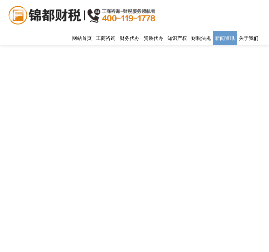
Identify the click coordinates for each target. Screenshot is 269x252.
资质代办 (153, 38)
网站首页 (82, 38)
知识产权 (177, 38)
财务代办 (129, 38)
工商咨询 (106, 38)
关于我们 (248, 38)
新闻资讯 (225, 38)
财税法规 (201, 38)
